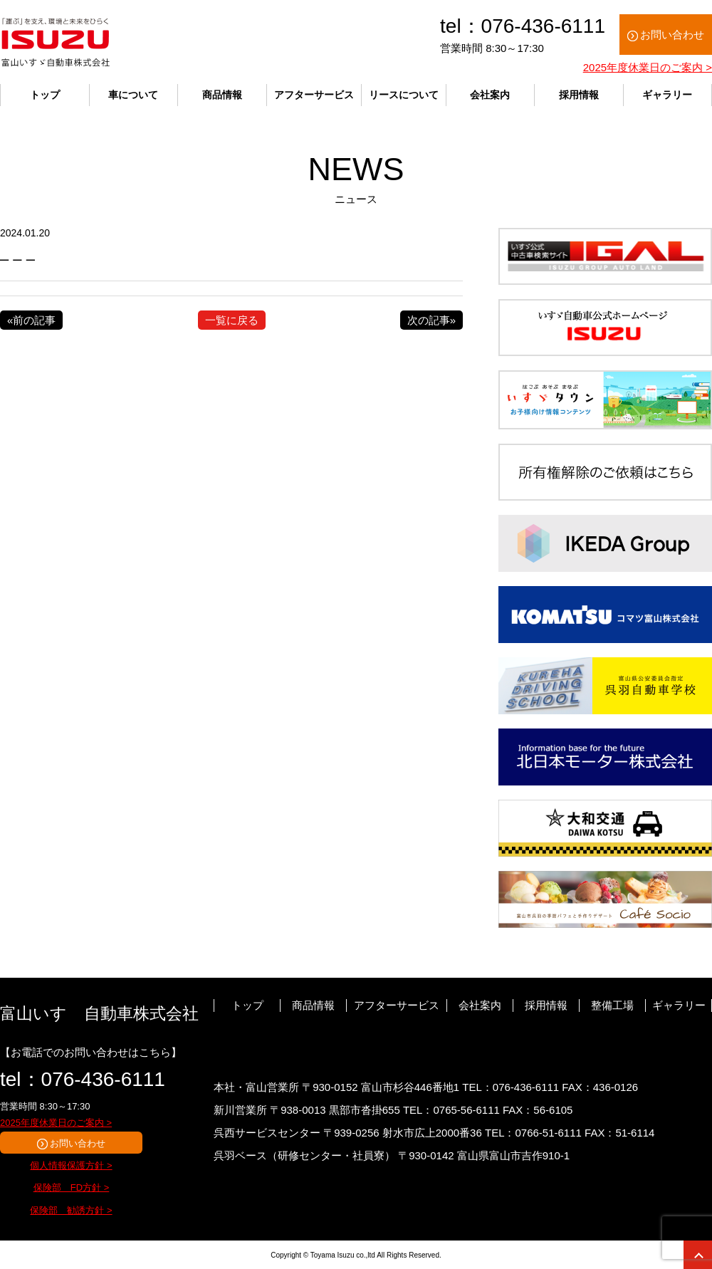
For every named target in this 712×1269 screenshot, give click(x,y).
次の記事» (431, 320)
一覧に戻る (231, 320)
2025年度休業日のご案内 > (647, 67)
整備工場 (612, 1005)
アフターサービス (314, 94)
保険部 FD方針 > (71, 1187)
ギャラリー (667, 94)
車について (133, 94)
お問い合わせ (672, 34)
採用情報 (579, 94)
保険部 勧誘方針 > (71, 1210)
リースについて (404, 94)
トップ (45, 94)
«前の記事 (31, 320)
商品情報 (222, 94)
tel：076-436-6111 (82, 1079)
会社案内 (490, 94)
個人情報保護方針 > (71, 1165)
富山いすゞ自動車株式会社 (99, 1013)
